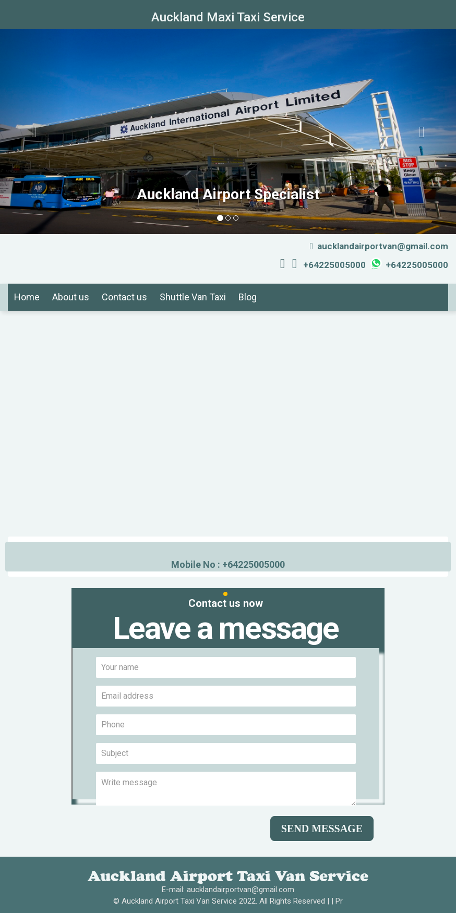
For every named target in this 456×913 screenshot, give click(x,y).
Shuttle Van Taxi (193, 296)
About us (70, 296)
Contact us (124, 296)
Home (27, 296)
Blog (247, 296)
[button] (34, 131)
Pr (339, 901)
